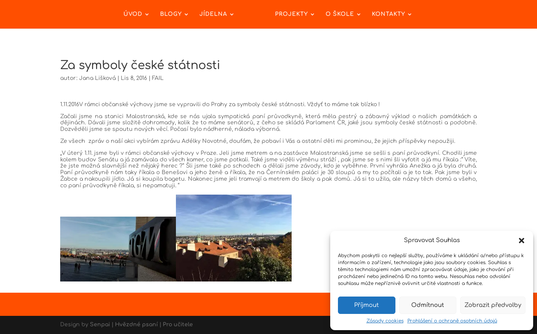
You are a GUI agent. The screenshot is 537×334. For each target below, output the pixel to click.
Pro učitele (178, 324)
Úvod (132, 14)
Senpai (100, 324)
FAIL (158, 78)
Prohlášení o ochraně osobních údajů (452, 321)
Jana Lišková (97, 78)
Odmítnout (427, 305)
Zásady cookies (385, 321)
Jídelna (213, 14)
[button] (521, 240)
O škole (340, 14)
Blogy (171, 14)
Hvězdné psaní (136, 324)
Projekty (291, 14)
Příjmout (366, 305)
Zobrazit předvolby (492, 305)
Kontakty (388, 14)
